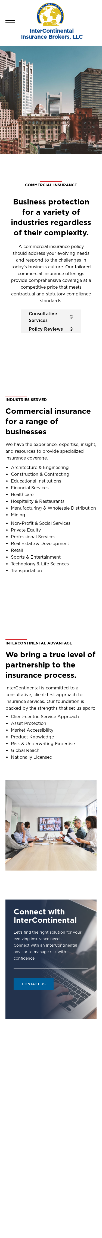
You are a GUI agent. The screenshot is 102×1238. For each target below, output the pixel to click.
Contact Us (33, 984)
